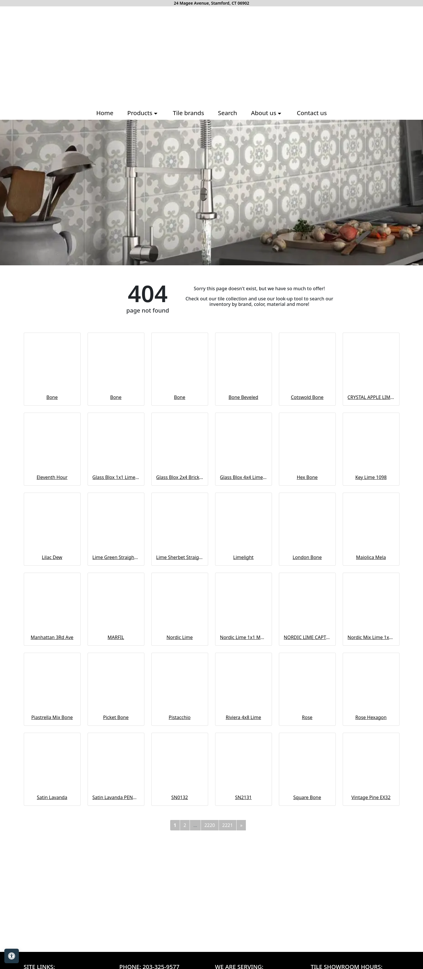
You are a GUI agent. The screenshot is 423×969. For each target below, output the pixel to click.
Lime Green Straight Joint (115, 557)
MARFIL (116, 637)
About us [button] (264, 113)
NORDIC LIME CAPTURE (307, 637)
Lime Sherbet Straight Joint (179, 557)
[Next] (241, 825)
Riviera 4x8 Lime (243, 717)
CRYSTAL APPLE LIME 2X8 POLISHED (371, 397)
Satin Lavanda (52, 797)
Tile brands (188, 113)
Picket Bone (116, 717)
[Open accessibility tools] (11, 956)
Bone (52, 397)
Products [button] (140, 113)
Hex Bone (307, 477)
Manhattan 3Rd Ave (52, 637)
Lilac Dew (52, 557)
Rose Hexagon (371, 717)
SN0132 (179, 797)
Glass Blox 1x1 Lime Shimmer (115, 477)
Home (104, 113)
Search (227, 113)
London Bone (307, 557)
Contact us (312, 113)
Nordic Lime (179, 637)
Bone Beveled (243, 397)
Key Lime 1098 (370, 477)
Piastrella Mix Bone (52, 717)
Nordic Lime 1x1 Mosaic (243, 637)
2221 (227, 825)
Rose (307, 717)
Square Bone (307, 797)
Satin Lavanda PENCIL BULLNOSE (115, 797)
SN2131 (243, 797)
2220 (209, 825)
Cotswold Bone (307, 397)
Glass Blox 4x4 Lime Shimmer (243, 477)
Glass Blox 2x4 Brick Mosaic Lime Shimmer (179, 477)
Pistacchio (179, 717)
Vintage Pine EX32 (371, 797)
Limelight (243, 557)
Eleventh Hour (52, 477)
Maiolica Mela (371, 557)
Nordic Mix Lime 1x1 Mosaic (371, 637)
